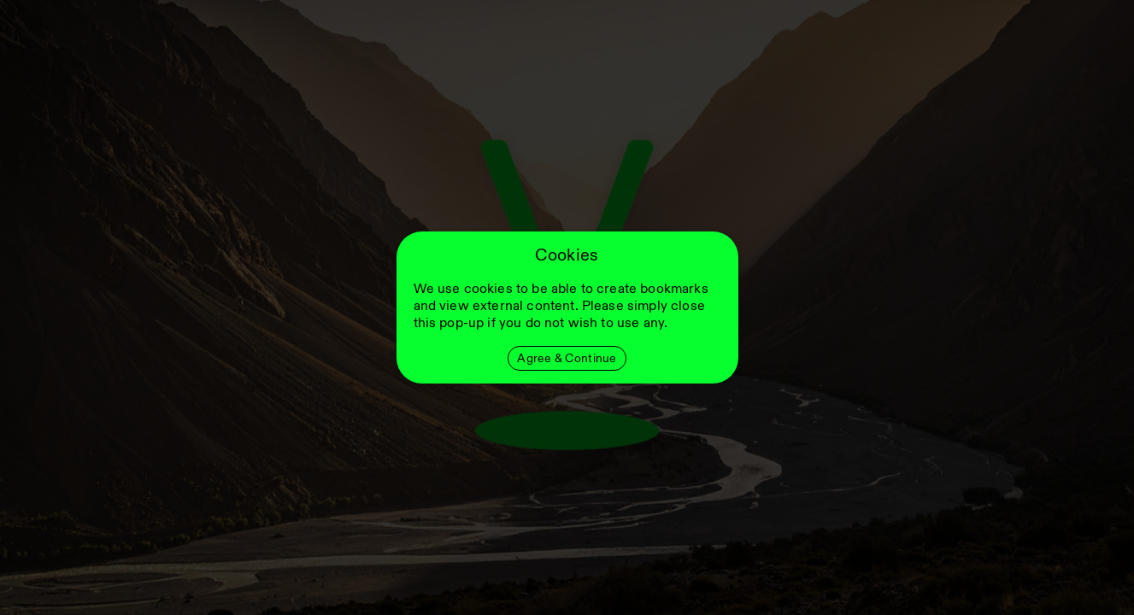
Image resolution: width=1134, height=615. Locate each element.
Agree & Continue (566, 358)
